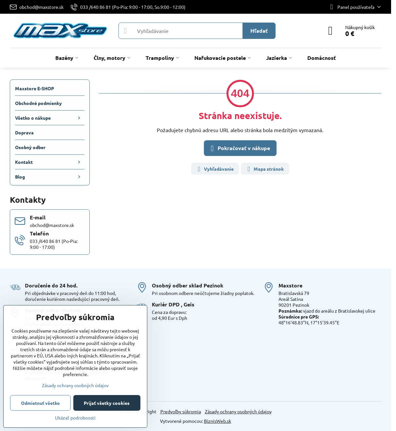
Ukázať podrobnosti (75, 418)
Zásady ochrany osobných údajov (238, 411)
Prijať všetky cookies (107, 403)
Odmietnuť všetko (40, 403)
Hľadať (259, 30)
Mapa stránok (264, 169)
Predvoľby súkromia (180, 411)
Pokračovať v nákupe (239, 148)
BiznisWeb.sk (217, 421)
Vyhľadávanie (215, 169)
